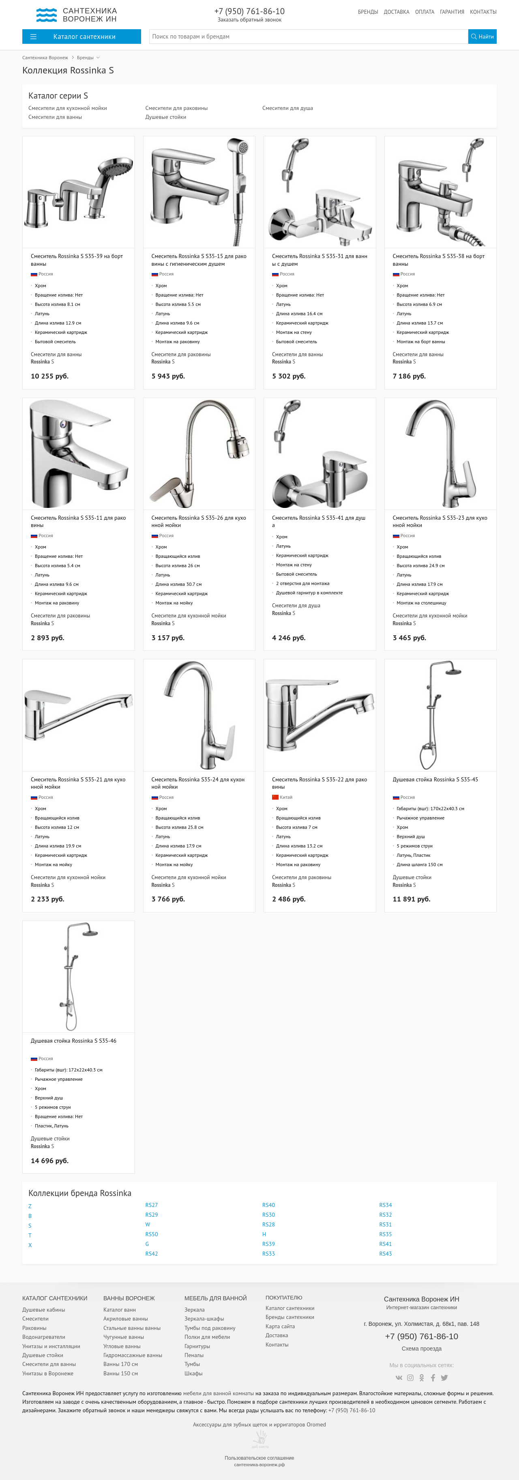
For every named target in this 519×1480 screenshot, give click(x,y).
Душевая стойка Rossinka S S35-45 (435, 779)
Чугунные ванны (123, 1336)
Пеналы (194, 1355)
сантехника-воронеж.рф (259, 1464)
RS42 (152, 1253)
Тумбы (192, 1364)
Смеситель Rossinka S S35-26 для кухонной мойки (199, 521)
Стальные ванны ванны (132, 1328)
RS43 (386, 1253)
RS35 (386, 1234)
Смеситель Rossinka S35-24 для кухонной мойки (198, 783)
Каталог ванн (119, 1309)
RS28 (268, 1224)
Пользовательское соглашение (259, 1458)
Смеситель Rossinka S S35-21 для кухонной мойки (78, 783)
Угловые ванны (122, 1346)
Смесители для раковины (177, 108)
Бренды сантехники (290, 1317)
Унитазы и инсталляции (51, 1346)
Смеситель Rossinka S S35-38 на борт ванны (439, 259)
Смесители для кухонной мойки (67, 108)
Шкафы (193, 1373)
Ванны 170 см (120, 1364)
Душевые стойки (166, 116)
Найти (482, 36)
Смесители (35, 1318)
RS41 (386, 1244)
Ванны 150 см (120, 1373)
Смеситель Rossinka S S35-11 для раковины (78, 521)
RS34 (386, 1205)
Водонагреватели (43, 1336)
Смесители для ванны (55, 116)
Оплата (424, 11)
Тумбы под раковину (210, 1328)
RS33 (268, 1253)
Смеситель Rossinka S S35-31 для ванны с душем (319, 259)
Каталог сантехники (290, 1308)
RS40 (268, 1205)
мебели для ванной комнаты (218, 1393)
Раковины (34, 1328)
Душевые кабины (43, 1309)
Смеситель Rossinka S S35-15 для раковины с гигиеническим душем (199, 259)
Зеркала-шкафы (204, 1318)
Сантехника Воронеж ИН (421, 1299)
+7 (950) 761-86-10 (249, 14)
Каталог (73, 36)
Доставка (397, 11)
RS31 (386, 1224)
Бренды (368, 11)
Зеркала (194, 1309)
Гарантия (452, 11)
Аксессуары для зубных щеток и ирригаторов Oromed (259, 1424)
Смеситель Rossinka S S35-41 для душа (318, 521)
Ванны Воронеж (129, 1298)
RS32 (386, 1214)
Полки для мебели (207, 1336)
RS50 (152, 1234)
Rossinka (40, 361)
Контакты (483, 11)
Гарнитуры (197, 1346)
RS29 (152, 1214)
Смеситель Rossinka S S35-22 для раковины (319, 783)
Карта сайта (280, 1326)
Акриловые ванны (125, 1318)
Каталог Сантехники (55, 1298)
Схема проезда (422, 1348)
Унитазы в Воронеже (47, 1373)
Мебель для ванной (215, 1298)
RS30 (268, 1214)
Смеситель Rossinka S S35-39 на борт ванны (76, 259)
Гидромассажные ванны (132, 1355)
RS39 (268, 1244)
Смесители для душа (287, 108)
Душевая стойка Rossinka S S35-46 (73, 1040)
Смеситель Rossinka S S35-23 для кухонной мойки (440, 521)
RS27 (152, 1205)
